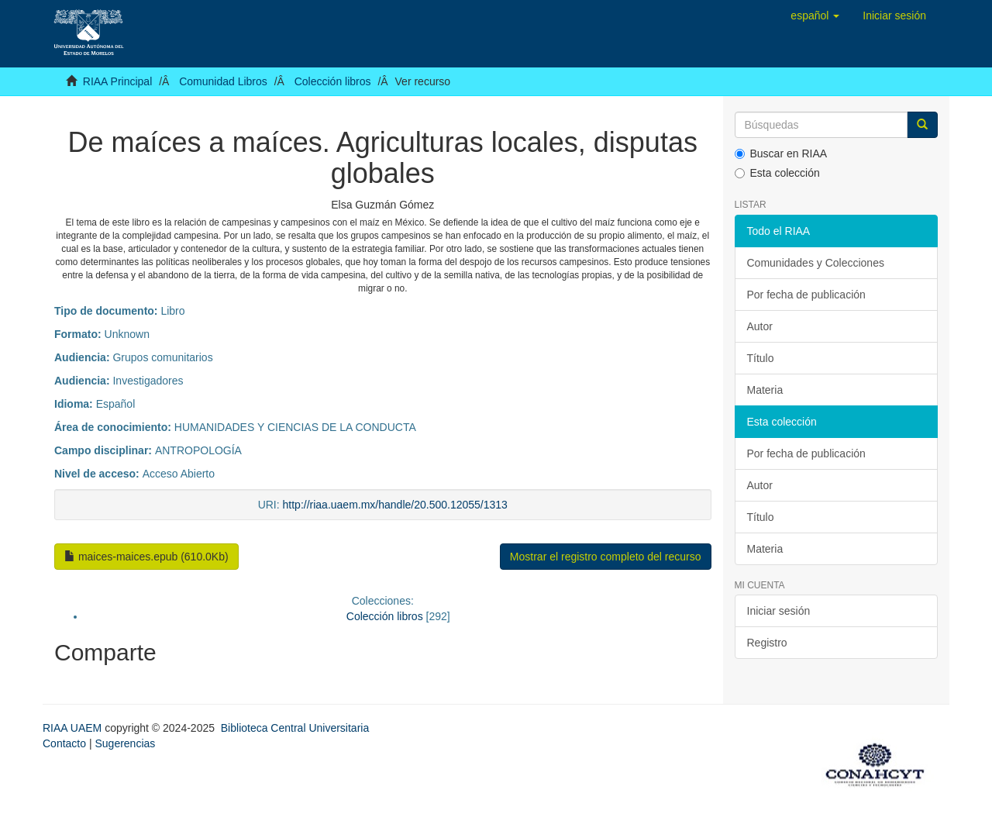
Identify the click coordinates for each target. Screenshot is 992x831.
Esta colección (777, 173)
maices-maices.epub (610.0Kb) (146, 556)
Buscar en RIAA (781, 153)
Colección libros (332, 81)
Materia (765, 390)
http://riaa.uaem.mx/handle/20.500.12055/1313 (395, 504)
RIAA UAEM (74, 728)
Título (760, 358)
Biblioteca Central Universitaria (295, 728)
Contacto (64, 743)
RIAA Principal (117, 81)
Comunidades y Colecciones (815, 263)
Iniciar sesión (779, 611)
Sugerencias (125, 743)
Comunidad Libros (223, 81)
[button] (815, 15)
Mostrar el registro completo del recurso (605, 556)
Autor (760, 326)
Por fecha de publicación (806, 294)
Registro (767, 642)
